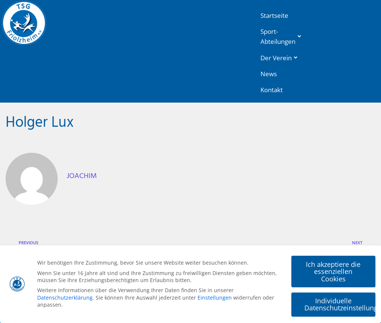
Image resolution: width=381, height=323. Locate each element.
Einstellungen (215, 296)
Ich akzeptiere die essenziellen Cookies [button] (333, 270)
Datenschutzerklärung (65, 296)
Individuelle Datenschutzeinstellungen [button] (339, 303)
